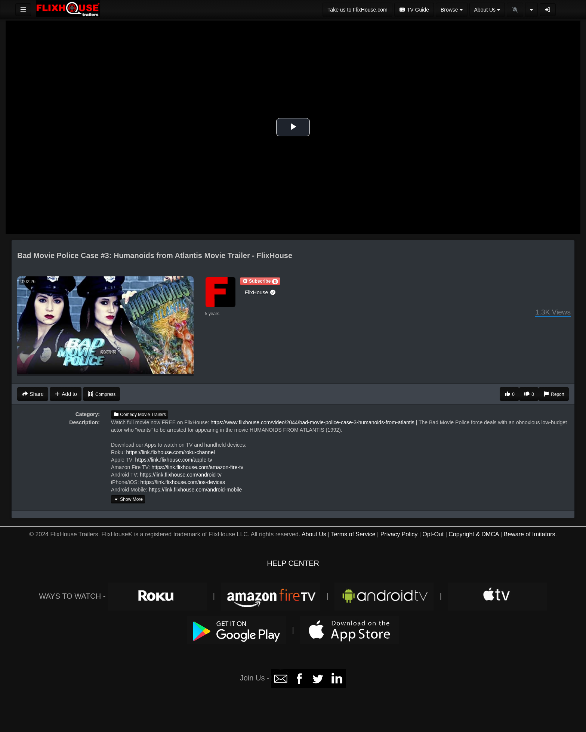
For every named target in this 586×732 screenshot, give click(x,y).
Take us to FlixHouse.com (357, 10)
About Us (314, 534)
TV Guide (414, 10)
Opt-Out (433, 534)
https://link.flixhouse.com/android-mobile (195, 490)
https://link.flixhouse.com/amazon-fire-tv (197, 467)
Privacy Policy (399, 534)
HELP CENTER (293, 563)
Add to (65, 394)
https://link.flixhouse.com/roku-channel (170, 452)
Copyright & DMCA (473, 534)
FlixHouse (260, 292)
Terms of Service (353, 534)
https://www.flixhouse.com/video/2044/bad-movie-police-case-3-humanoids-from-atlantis (312, 422)
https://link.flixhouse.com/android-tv (181, 475)
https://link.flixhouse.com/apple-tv (173, 460)
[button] (260, 281)
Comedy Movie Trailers (139, 414)
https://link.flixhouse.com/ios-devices (183, 482)
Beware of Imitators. (530, 534)
